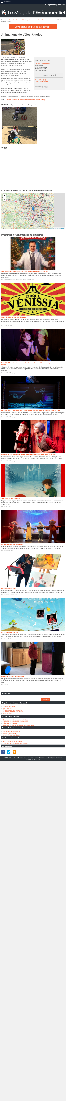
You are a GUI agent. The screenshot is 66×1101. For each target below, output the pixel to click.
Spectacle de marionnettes (10, 498)
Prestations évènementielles (17, 20)
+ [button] (4, 196)
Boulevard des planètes (10, 594)
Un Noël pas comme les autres (12, 544)
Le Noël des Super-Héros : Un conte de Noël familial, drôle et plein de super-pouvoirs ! (31, 410)
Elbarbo (6, 684)
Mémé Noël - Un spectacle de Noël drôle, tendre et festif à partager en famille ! (28, 454)
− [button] (4, 199)
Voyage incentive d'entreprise (12, 710)
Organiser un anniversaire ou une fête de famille (19, 725)
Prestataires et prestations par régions (15, 743)
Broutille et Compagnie (10, 373)
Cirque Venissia (8, 325)
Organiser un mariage (10, 723)
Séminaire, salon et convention (13, 712)
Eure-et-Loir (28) (40, 80)
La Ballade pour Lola (8, 588)
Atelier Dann (7, 506)
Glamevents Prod (8, 550)
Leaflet (52, 228)
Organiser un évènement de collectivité (15, 720)
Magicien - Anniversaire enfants (12, 676)
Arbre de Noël (7, 713)
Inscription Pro (50, 5)
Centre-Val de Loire (41, 81)
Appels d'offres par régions (11, 735)
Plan (39, 759)
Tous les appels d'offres (10, 733)
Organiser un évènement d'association (15, 722)
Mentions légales (50, 757)
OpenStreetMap (59, 228)
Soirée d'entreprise (9, 706)
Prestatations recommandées (12, 741)
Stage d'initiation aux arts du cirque (14, 317)
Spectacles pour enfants (48, 20)
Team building (7, 708)
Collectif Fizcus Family (42, 64)
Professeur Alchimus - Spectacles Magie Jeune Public (19, 279)
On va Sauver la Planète (9, 632)
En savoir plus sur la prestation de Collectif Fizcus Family (25, 99)
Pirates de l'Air (8, 638)
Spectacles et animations (34, 20)
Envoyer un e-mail (49, 75)
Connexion (61, 5)
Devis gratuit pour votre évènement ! (33, 27)
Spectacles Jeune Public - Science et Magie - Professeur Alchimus (24, 271)
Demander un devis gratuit (11, 731)
